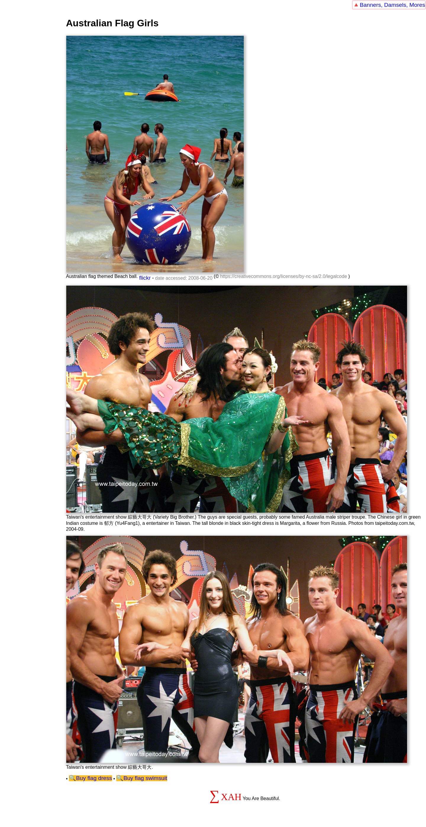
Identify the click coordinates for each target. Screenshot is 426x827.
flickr (145, 278)
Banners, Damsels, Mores (392, 5)
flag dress (99, 778)
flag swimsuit (151, 778)
